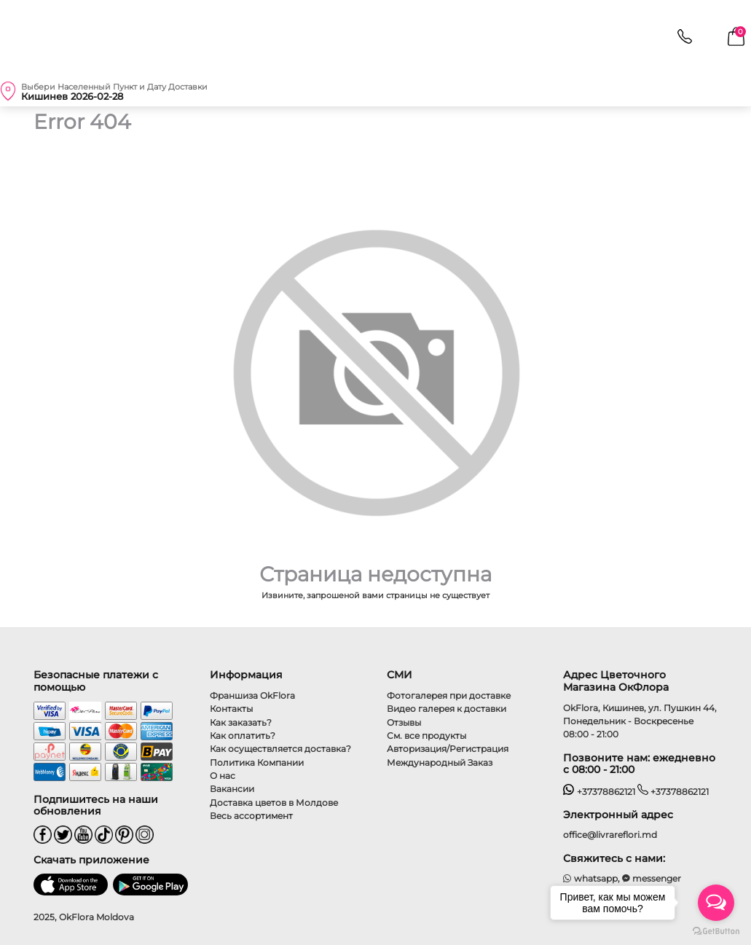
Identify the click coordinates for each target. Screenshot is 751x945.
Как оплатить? (242, 735)
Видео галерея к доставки (446, 708)
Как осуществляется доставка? (280, 748)
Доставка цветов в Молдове (274, 802)
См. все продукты (426, 735)
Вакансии (232, 788)
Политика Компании (257, 762)
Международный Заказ (439, 762)
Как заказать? (241, 722)
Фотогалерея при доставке (449, 695)
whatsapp (590, 878)
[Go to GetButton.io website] (716, 930)
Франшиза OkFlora (252, 695)
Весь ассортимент (251, 815)
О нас (222, 775)
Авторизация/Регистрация (447, 748)
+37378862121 (599, 791)
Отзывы (404, 722)
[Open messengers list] (716, 903)
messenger (652, 878)
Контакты (231, 708)
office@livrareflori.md (610, 834)
